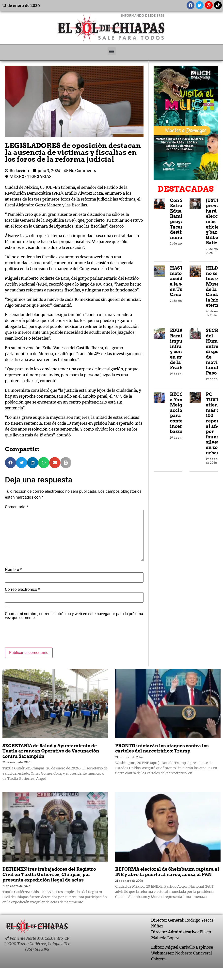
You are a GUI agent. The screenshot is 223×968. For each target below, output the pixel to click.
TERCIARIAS (39, 176)
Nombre (13, 570)
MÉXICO (17, 176)
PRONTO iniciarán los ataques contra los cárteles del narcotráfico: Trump (162, 748)
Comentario (16, 507)
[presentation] (42, 635)
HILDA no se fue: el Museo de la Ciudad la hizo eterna (214, 286)
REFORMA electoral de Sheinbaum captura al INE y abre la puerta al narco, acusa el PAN (167, 872)
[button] (112, 51)
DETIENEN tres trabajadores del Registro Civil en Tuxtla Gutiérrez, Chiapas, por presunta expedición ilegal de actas (49, 874)
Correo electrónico (22, 590)
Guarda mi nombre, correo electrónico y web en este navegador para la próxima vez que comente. (74, 616)
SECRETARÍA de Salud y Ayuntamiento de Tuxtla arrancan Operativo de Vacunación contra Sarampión (50, 751)
